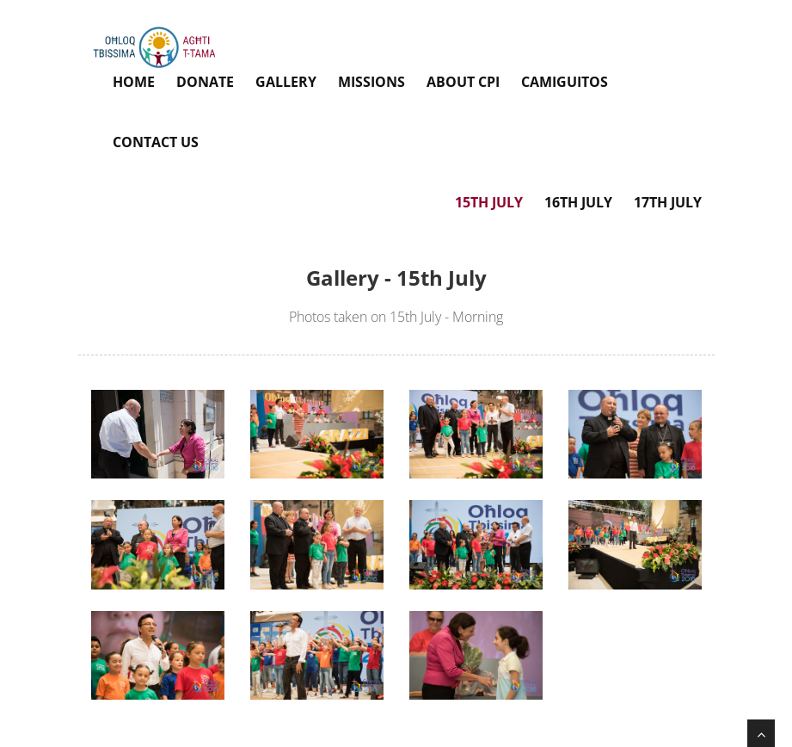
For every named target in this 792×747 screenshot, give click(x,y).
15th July (489, 202)
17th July (668, 202)
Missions (371, 81)
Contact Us (156, 142)
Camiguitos (564, 81)
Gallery (285, 81)
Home (134, 81)
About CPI (463, 81)
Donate (205, 81)
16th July (578, 202)
